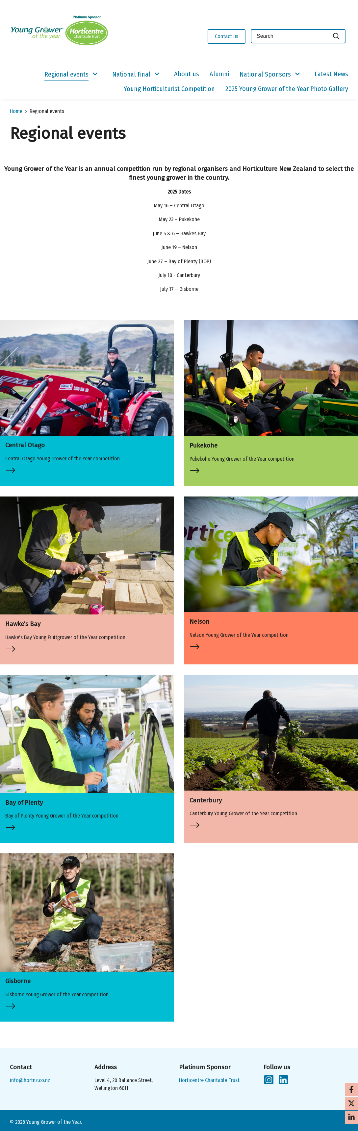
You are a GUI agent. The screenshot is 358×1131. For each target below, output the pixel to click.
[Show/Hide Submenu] (95, 74)
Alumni (219, 74)
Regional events (66, 74)
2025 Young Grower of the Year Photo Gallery (286, 89)
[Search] (336, 36)
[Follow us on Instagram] (269, 1080)
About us (186, 74)
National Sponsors (265, 74)
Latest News (331, 74)
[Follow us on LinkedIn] (283, 1080)
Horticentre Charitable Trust (209, 1080)
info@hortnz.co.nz (30, 1080)
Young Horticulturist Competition (169, 89)
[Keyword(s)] (289, 36)
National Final (131, 74)
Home (16, 111)
